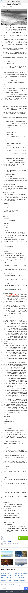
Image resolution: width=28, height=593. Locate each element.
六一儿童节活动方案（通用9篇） (7, 578)
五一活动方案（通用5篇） (19, 575)
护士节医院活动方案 (5, 573)
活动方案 (13, 1)
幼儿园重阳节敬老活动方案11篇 (7, 575)
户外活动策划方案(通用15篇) (19, 578)
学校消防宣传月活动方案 (6, 580)
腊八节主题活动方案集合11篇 (20, 572)
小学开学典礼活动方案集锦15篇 (21, 585)
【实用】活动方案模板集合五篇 (20, 577)
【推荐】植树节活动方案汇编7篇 (20, 573)
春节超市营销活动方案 (5, 572)
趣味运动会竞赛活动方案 (6, 577)
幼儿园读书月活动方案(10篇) (9, 584)
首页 (4, 1)
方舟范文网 (12, 591)
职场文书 (8, 1)
